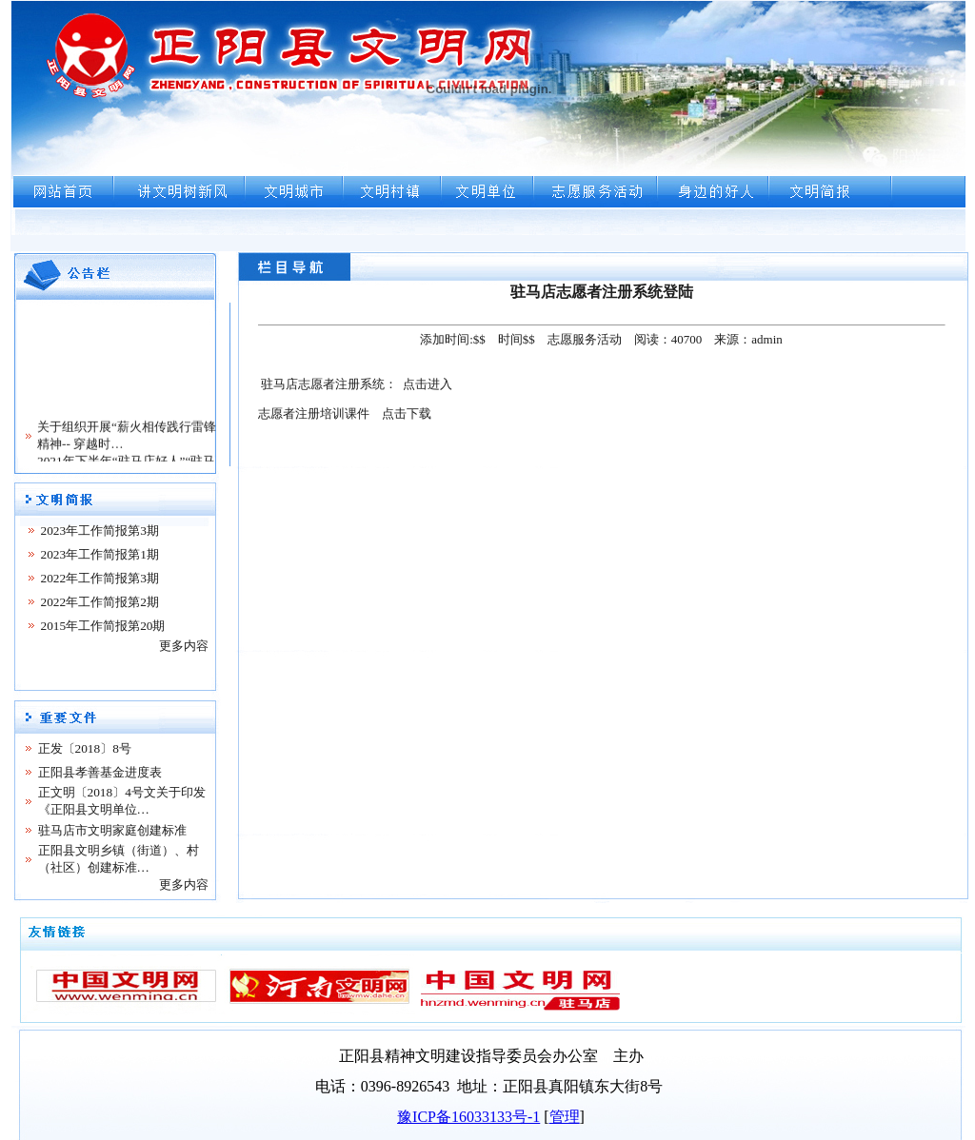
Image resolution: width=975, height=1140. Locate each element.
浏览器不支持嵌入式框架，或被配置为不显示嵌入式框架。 (487, 125)
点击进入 (427, 384)
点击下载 (406, 413)
